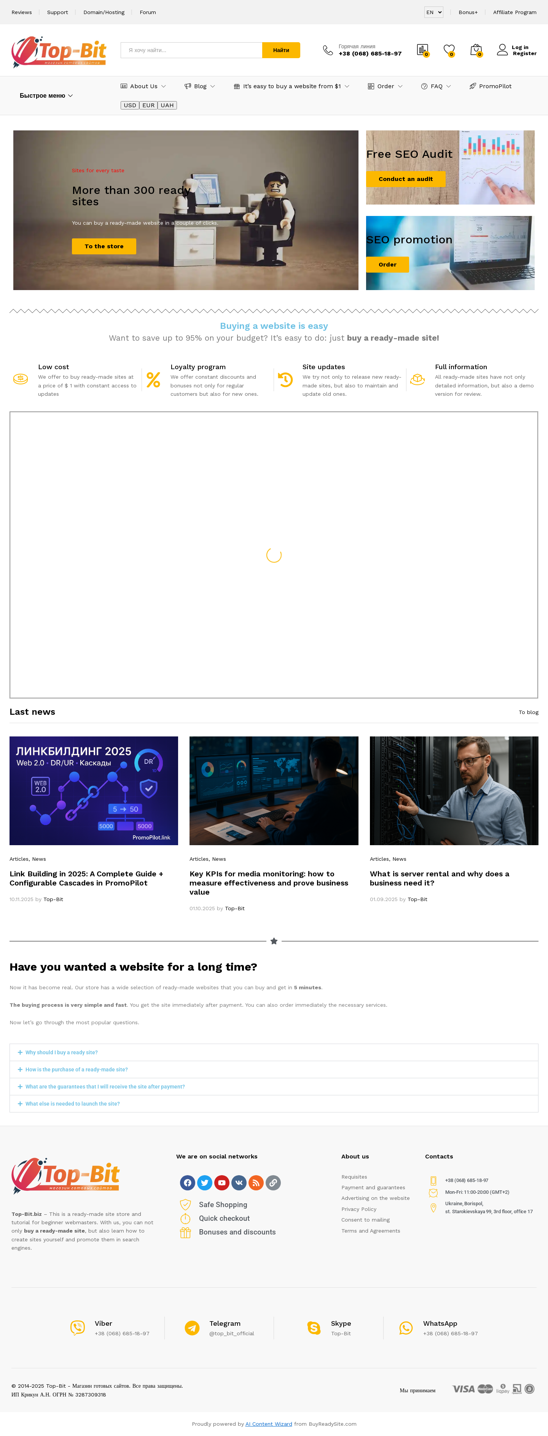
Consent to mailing (365, 1220)
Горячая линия (357, 46)
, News (37, 859)
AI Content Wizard (268, 1424)
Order (388, 264)
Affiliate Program (515, 12)
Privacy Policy (358, 1209)
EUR (148, 105)
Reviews (21, 12)
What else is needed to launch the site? (72, 1104)
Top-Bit (53, 899)
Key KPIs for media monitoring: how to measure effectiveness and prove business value (269, 883)
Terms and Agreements (370, 1231)
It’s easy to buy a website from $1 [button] (287, 86)
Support (57, 12)
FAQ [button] (432, 86)
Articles (19, 859)
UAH (167, 105)
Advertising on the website (375, 1198)
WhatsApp (440, 1323)
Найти (281, 50)
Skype (341, 1323)
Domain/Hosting (103, 12)
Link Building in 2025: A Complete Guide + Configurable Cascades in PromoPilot (86, 878)
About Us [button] (139, 86)
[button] (274, 1052)
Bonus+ (468, 12)
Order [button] (381, 86)
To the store (104, 246)
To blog (528, 712)
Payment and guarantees (373, 1187)
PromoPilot (490, 86)
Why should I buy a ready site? (61, 1052)
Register (525, 53)
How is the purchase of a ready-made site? (76, 1069)
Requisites (354, 1177)
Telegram (225, 1323)
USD (130, 105)
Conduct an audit (406, 178)
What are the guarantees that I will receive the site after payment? (105, 1087)
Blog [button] (196, 86)
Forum (148, 12)
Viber (103, 1323)
